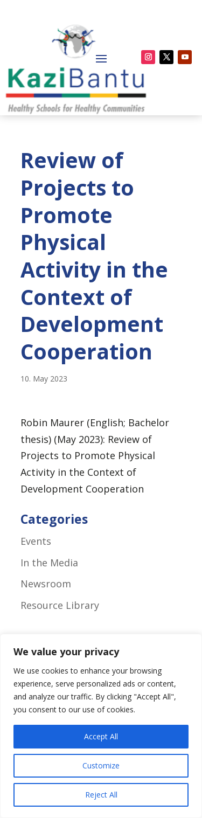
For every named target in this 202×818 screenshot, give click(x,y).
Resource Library (59, 605)
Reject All (101, 794)
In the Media (49, 562)
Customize (101, 765)
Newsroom (45, 583)
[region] (101, 726)
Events (35, 541)
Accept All (101, 736)
